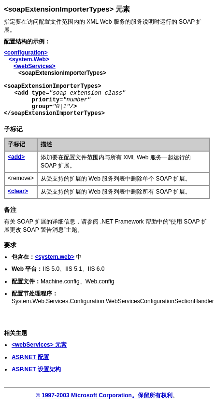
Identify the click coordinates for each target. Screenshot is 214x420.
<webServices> (35, 66)
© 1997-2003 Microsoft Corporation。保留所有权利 (104, 395)
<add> (16, 157)
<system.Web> (29, 59)
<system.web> (54, 256)
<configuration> (26, 52)
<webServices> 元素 (39, 344)
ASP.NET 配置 (30, 357)
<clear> (18, 191)
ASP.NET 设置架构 (36, 369)
